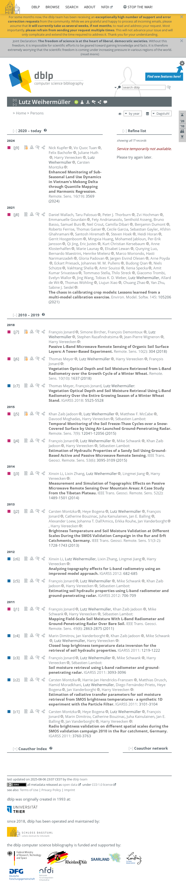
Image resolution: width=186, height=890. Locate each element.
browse (53, 7)
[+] (131, 748)
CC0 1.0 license (102, 784)
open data (69, 784)
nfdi (105, 7)
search (71, 7)
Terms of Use (29, 790)
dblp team (80, 779)
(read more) (90, 54)
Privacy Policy (51, 790)
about (89, 7)
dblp (35, 7)
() (66, 196)
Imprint (69, 790)
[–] (125, 130)
